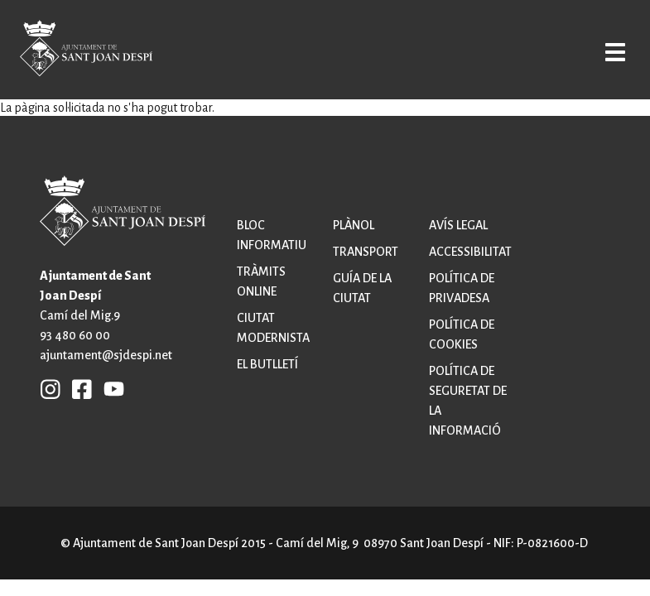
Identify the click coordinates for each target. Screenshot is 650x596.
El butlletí (267, 364)
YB (110, 388)
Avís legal (458, 225)
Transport (365, 251)
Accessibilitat (470, 251)
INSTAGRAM (50, 388)
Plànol (353, 225)
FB (77, 388)
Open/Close (610, 51)
